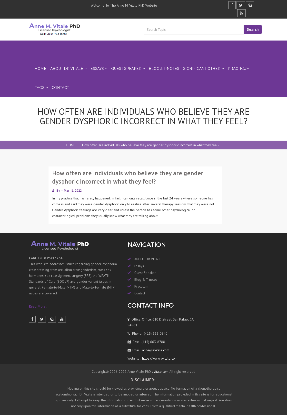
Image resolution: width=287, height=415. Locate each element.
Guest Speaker (145, 272)
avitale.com (159, 371)
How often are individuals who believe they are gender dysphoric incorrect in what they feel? (150, 145)
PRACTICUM (239, 68)
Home (40, 68)
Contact (60, 87)
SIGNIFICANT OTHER (201, 68)
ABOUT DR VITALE (66, 68)
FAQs (39, 87)
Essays (139, 266)
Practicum (141, 286)
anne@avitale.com (155, 350)
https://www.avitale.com (159, 358)
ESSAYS (97, 68)
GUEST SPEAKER (126, 68)
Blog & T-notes (145, 279)
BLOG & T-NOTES (164, 68)
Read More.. (38, 306)
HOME (70, 145)
